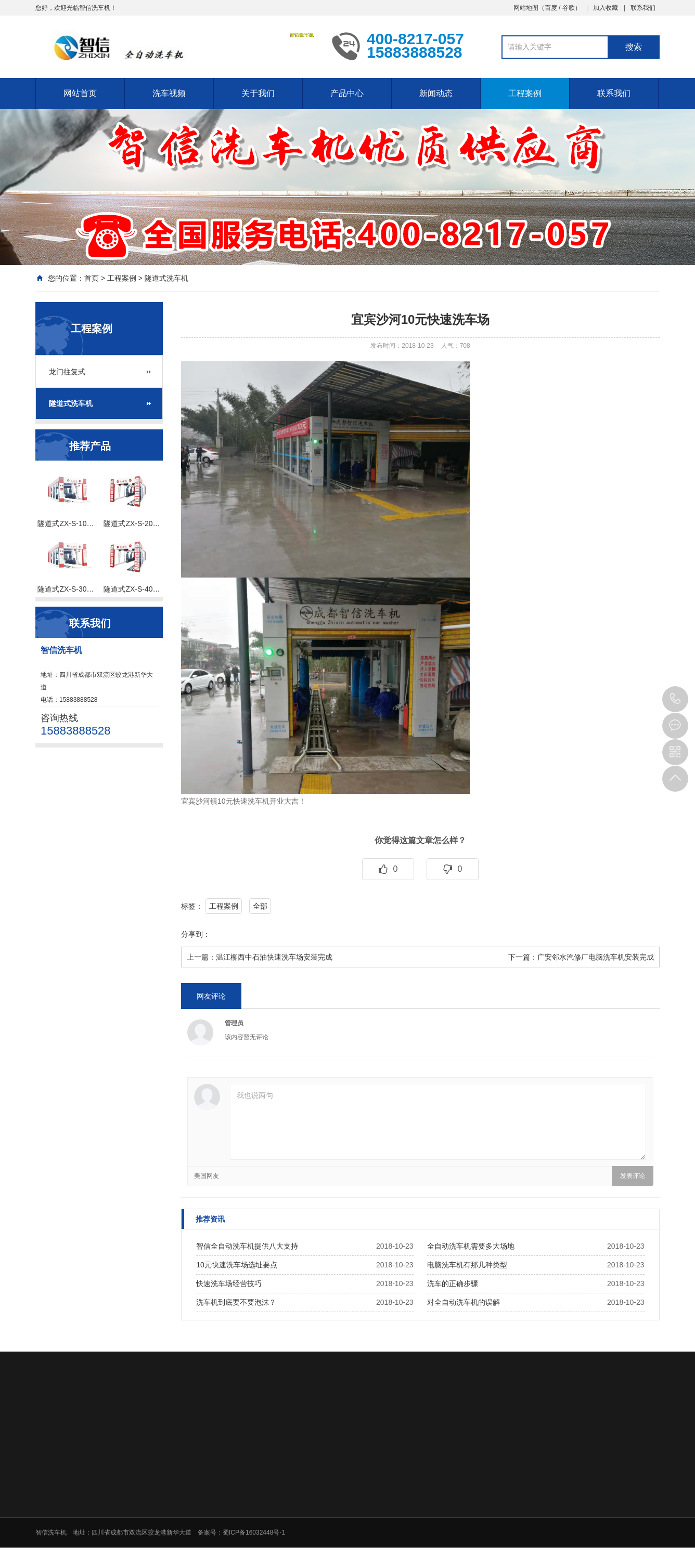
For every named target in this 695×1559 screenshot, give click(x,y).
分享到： (195, 934)
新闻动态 (436, 93)
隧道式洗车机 (166, 278)
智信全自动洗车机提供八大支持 (247, 1246)
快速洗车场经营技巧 (229, 1283)
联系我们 (642, 7)
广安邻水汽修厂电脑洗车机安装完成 (595, 957)
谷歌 (568, 7)
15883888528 (675, 699)
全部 (260, 906)
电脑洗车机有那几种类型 (467, 1265)
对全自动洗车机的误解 (463, 1302)
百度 (551, 7)
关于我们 (258, 93)
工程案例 (525, 93)
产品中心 (347, 93)
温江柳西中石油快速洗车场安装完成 (274, 957)
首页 (91, 278)
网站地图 (525, 7)
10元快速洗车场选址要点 (236, 1265)
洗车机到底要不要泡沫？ (236, 1302)
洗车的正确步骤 (452, 1283)
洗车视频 (169, 93)
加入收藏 (605, 7)
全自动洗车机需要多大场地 (470, 1246)
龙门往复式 (67, 372)
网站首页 (80, 93)
